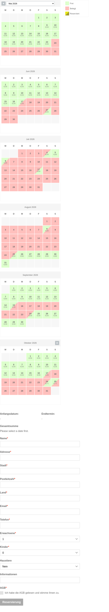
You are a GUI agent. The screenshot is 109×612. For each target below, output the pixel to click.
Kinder (4, 547)
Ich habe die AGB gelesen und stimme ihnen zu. (29, 593)
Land (3, 492)
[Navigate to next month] (57, 343)
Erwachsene (8, 533)
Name (4, 438)
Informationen (8, 574)
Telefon (5, 519)
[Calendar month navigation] (30, 3)
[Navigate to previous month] (3, 3)
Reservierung (11, 602)
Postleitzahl (7, 479)
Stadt (3, 465)
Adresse (5, 452)
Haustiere (6, 560)
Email (4, 506)
